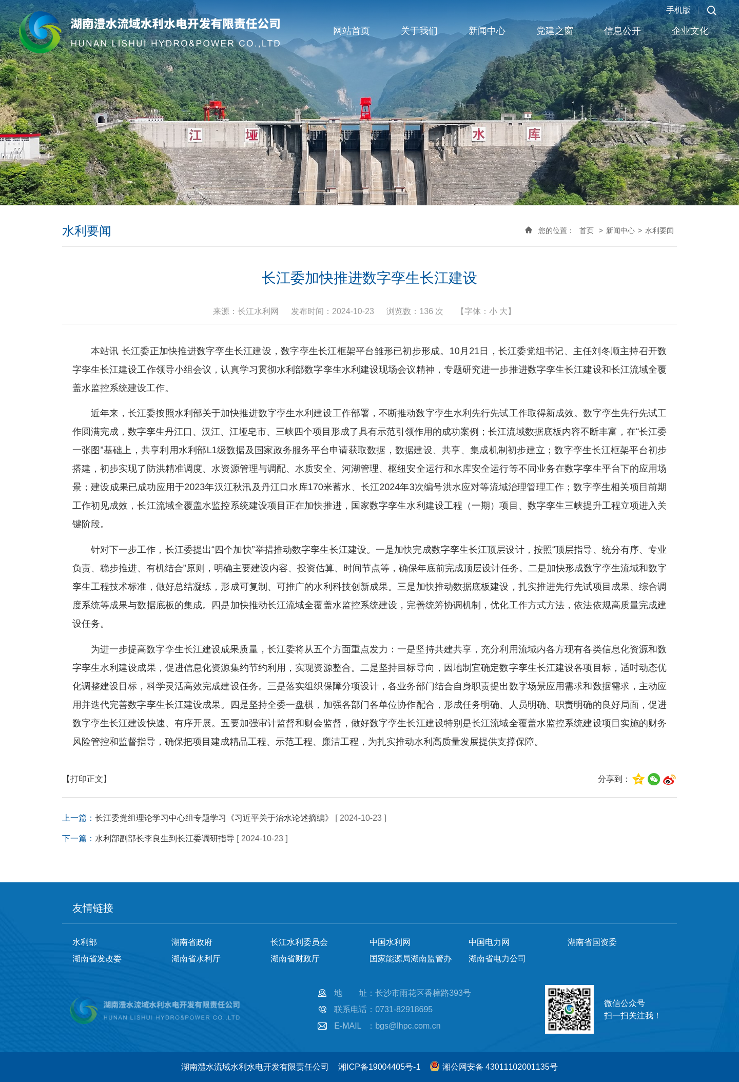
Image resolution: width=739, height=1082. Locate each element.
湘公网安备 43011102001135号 (500, 1066)
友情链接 (92, 908)
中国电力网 (489, 942)
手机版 (678, 10)
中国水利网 (390, 942)
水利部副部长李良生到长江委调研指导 (165, 838)
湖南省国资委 (592, 942)
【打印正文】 (86, 779)
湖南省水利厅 (196, 958)
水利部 (84, 942)
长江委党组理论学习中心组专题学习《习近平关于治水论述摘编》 (214, 818)
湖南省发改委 (97, 958)
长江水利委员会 (299, 942)
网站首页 (351, 31)
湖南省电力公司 (497, 958)
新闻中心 (487, 31)
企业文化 (690, 31)
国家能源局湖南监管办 (410, 958)
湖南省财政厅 (295, 958)
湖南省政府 (191, 942)
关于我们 (419, 31)
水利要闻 (659, 230)
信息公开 (622, 31)
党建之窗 (554, 31)
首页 (586, 230)
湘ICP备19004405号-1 (379, 1066)
